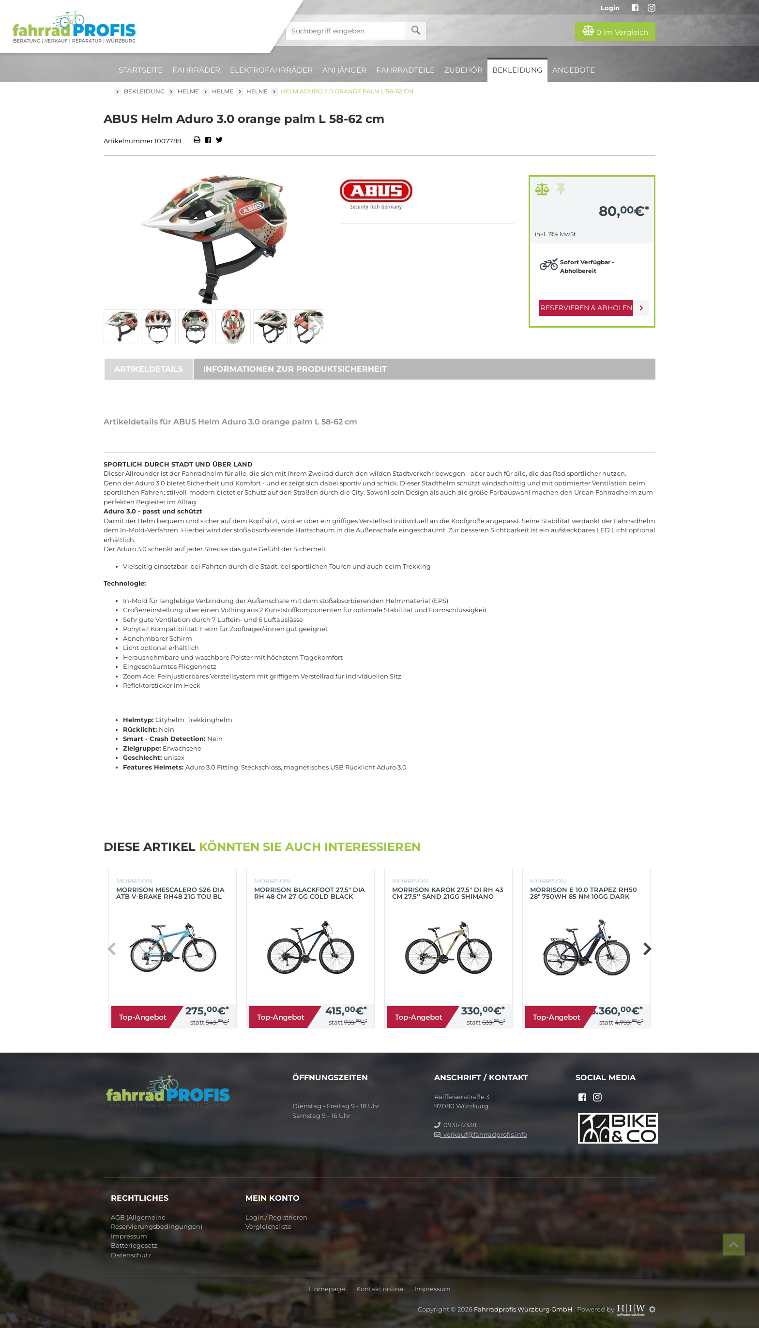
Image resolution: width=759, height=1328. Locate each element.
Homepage (327, 1289)
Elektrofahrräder (271, 70)
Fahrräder (196, 70)
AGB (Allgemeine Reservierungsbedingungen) (156, 1222)
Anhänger (344, 70)
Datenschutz (131, 1255)
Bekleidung (517, 70)
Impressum (129, 1236)
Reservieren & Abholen (584, 307)
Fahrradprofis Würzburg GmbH (524, 1309)
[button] (316, 326)
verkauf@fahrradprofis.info (480, 1134)
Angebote (573, 70)
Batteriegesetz (134, 1245)
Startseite (141, 70)
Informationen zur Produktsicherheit (295, 369)
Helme (188, 91)
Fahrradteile (405, 70)
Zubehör (463, 70)
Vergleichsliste (268, 1226)
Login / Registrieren (276, 1217)
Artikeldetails (148, 369)
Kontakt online (379, 1289)
